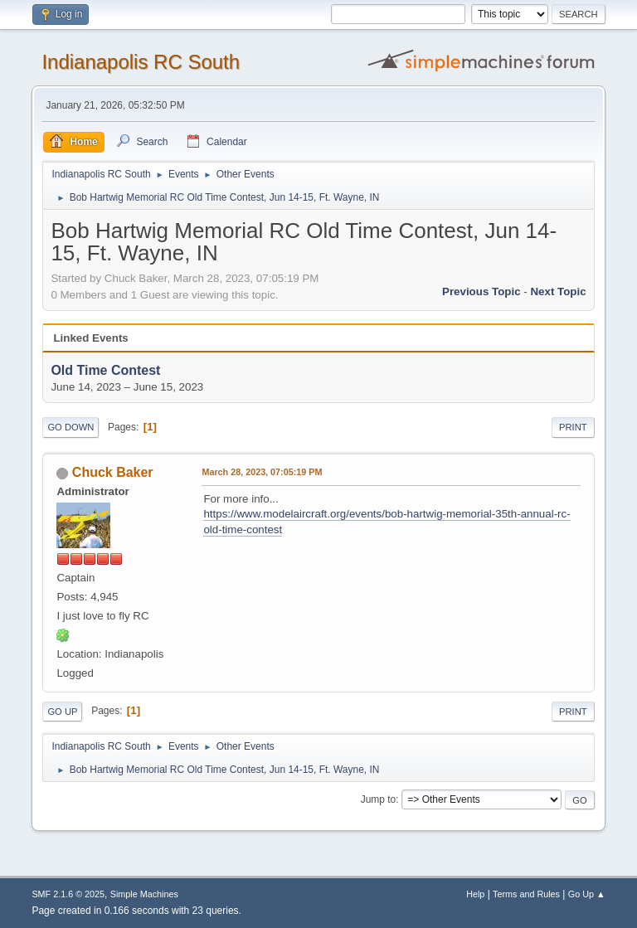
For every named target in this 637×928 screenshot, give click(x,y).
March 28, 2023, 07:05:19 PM (262, 472)
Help (475, 894)
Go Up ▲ (586, 894)
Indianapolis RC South (140, 62)
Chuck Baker (112, 472)
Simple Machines (144, 894)
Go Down (70, 427)
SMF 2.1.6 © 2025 (68, 894)
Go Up (62, 712)
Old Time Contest (105, 370)
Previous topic (481, 291)
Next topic (558, 291)
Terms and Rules (526, 894)
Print (573, 427)
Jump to (378, 799)
